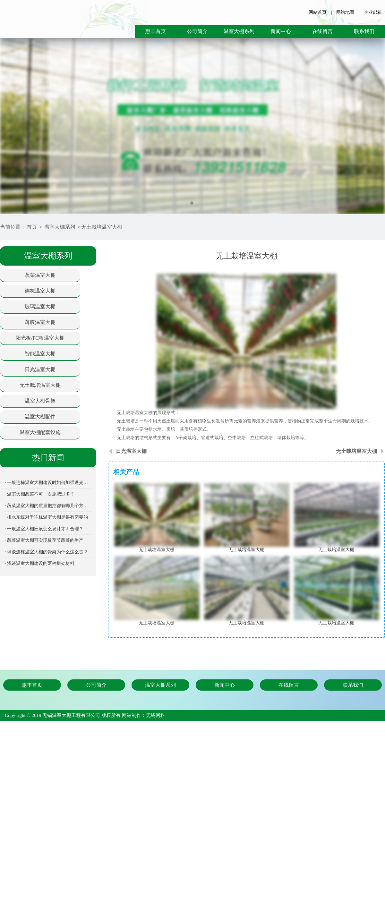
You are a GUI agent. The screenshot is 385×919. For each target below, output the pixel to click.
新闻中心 (280, 31)
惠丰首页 (155, 31)
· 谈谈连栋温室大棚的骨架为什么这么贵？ (46, 551)
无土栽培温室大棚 (101, 227)
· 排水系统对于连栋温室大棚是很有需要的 (46, 517)
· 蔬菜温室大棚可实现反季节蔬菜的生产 (44, 540)
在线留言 (322, 31)
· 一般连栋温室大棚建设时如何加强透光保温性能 (48, 482)
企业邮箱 (373, 12)
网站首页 (318, 12)
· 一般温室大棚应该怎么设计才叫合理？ (44, 528)
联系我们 (364, 31)
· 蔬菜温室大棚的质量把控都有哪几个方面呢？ (48, 505)
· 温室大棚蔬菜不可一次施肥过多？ (39, 494)
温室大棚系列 (239, 31)
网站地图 (345, 12)
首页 (32, 227)
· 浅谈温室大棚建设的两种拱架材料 (39, 563)
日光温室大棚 (131, 451)
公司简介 (197, 31)
